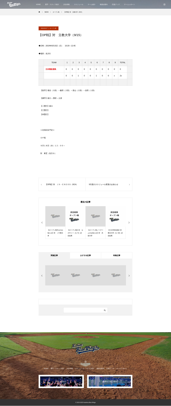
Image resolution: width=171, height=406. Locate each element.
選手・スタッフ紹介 (52, 4)
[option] (55, 222)
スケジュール (78, 4)
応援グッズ (116, 4)
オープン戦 (53, 28)
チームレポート (129, 4)
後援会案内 (104, 4)
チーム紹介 (91, 4)
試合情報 (66, 4)
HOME (38, 4)
